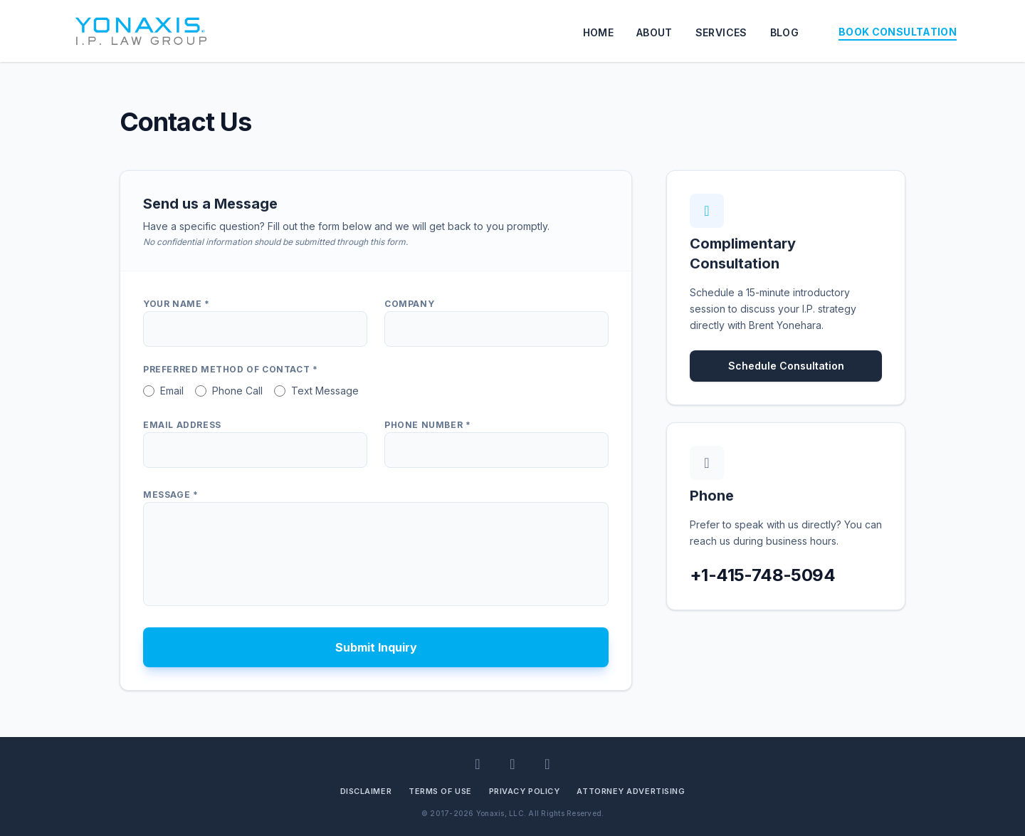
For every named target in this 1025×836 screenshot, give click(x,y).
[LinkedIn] (478, 764)
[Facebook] (513, 764)
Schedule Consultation (786, 366)
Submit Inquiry (376, 647)
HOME (598, 32)
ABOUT (654, 32)
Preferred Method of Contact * (230, 369)
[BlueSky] (548, 764)
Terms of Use (440, 791)
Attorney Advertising (631, 791)
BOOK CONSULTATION (898, 32)
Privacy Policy (524, 791)
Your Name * (176, 303)
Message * (170, 494)
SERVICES (721, 32)
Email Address (182, 424)
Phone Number (427, 424)
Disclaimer (366, 791)
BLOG (784, 32)
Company (409, 303)
